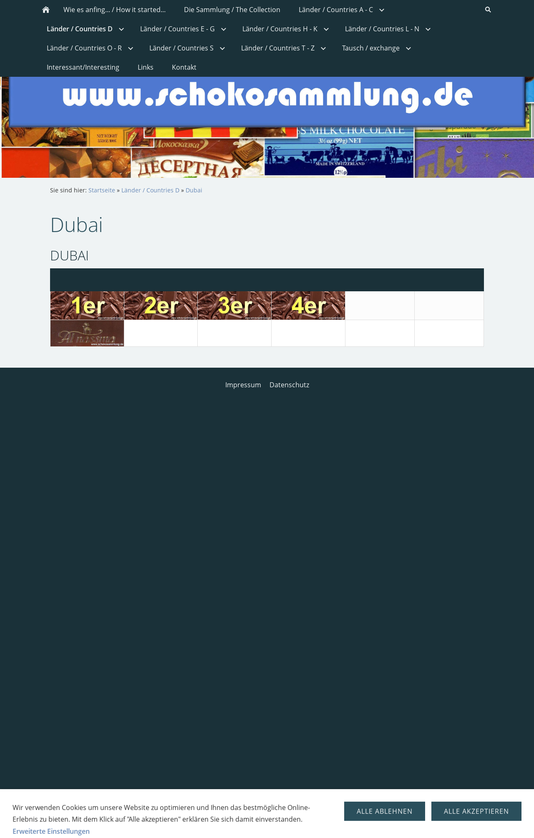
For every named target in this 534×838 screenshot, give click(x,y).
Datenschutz (289, 384)
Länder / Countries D (150, 190)
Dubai (194, 190)
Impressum (243, 384)
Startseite (101, 190)
